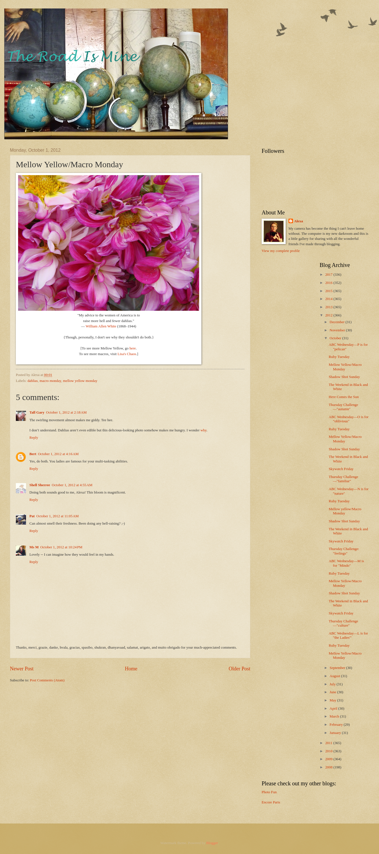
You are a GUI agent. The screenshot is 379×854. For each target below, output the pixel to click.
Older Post (239, 669)
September (338, 668)
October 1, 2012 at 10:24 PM (61, 547)
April (334, 708)
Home (131, 669)
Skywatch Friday (341, 469)
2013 (329, 307)
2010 (329, 751)
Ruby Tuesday (339, 357)
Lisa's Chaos (127, 354)
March (335, 716)
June (333, 692)
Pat (32, 516)
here (133, 348)
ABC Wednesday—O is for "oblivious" (349, 419)
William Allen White (100, 326)
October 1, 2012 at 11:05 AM (57, 516)
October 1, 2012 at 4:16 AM (58, 454)
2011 (329, 743)
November (338, 330)
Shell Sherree (39, 485)
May (333, 700)
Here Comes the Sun (344, 397)
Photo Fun (269, 792)
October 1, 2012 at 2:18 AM (66, 412)
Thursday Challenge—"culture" (343, 623)
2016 (329, 283)
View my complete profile (281, 251)
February (337, 725)
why (203, 430)
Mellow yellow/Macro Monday (345, 511)
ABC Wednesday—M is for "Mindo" (346, 563)
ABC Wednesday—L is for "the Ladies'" (348, 635)
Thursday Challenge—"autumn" (343, 407)
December (337, 322)
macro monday (50, 381)
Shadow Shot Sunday (344, 377)
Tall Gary (36, 412)
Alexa (298, 221)
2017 (329, 275)
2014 (329, 299)
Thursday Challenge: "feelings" (344, 551)
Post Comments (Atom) (47, 680)
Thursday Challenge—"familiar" (343, 479)
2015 (329, 291)
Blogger (212, 843)
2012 (329, 315)
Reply (33, 438)
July (333, 684)
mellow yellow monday (80, 381)
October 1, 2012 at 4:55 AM (72, 485)
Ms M (34, 547)
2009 (329, 759)
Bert (32, 454)
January (336, 733)
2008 (329, 767)
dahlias (32, 381)
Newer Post (22, 669)
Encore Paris (271, 802)
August (335, 676)
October (336, 338)
